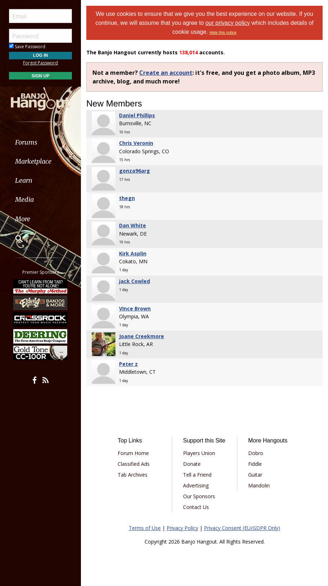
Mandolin (259, 485)
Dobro (255, 453)
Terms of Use (145, 527)
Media (24, 199)
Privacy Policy (182, 527)
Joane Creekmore (141, 336)
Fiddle (255, 463)
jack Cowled (134, 281)
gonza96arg (134, 170)
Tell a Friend (197, 474)
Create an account (165, 73)
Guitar (255, 474)
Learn (23, 180)
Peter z (128, 363)
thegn (127, 198)
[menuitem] (40, 142)
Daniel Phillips (137, 115)
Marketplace (33, 161)
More (22, 219)
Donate (192, 463)
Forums (26, 142)
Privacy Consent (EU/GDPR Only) (242, 527)
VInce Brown (135, 308)
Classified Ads (134, 463)
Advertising (196, 485)
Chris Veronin (136, 143)
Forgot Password (40, 63)
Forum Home (133, 453)
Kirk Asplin (132, 253)
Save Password (27, 47)
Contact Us (196, 507)
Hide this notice (222, 32)
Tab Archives (132, 474)
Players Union (199, 453)
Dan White (132, 225)
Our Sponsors (199, 496)
